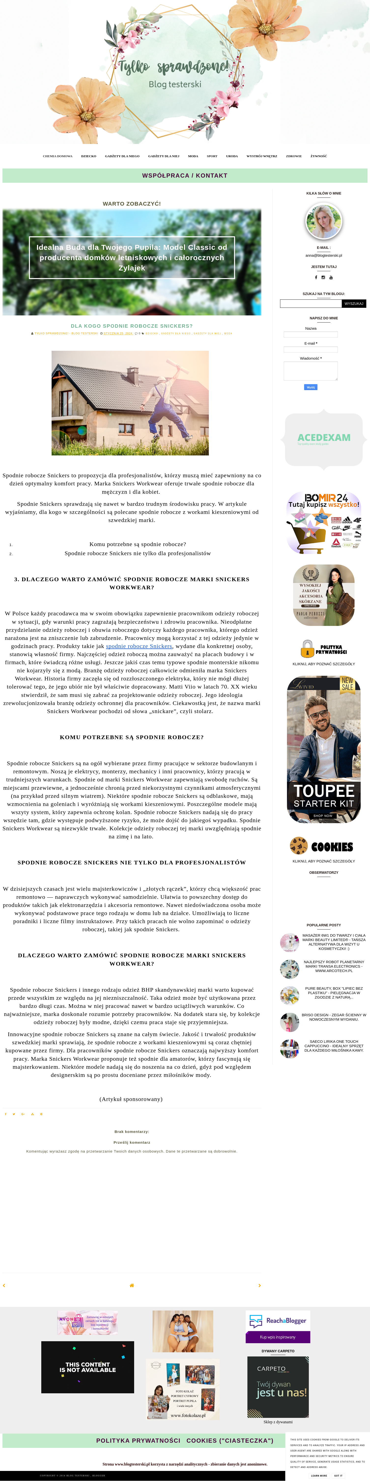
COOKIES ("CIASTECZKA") (230, 1440)
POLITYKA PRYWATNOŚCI (138, 1440)
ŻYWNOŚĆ (319, 156)
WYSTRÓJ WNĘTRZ (262, 156)
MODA (193, 156)
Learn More (319, 1476)
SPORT (212, 156)
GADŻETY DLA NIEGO (122, 156)
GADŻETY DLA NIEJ (163, 156)
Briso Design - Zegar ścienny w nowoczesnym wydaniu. (334, 1017)
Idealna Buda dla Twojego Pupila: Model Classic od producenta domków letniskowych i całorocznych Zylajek (132, 257)
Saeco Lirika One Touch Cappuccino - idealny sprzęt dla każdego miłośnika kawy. (334, 1045)
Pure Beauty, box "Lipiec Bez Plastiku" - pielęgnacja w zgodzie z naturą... (334, 992)
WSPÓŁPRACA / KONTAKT (185, 175)
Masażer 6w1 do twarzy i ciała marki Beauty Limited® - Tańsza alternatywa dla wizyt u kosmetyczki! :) (334, 942)
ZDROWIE (294, 156)
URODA (232, 156)
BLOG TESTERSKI (79, 1476)
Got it (338, 1476)
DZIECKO (88, 156)
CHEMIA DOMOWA (57, 156)
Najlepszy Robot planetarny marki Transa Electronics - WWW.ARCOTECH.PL (334, 966)
